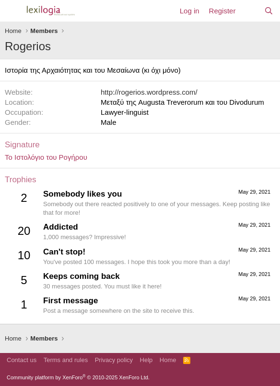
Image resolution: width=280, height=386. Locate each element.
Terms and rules (66, 360)
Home (168, 360)
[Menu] (13, 11)
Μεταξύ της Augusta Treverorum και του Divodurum (182, 102)
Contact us (21, 360)
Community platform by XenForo (78, 377)
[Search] (268, 11)
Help (146, 360)
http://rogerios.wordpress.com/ (149, 92)
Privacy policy (114, 360)
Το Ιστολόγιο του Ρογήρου (46, 157)
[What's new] (249, 11)
